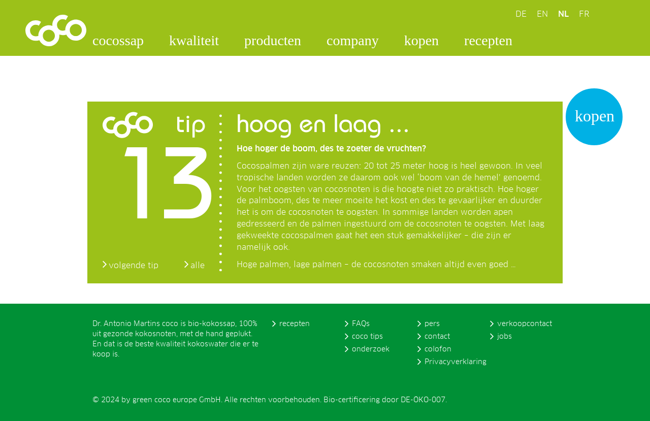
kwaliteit (194, 40)
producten (272, 40)
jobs (504, 336)
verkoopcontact (524, 324)
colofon (438, 349)
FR (584, 14)
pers (432, 324)
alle (197, 266)
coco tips (367, 336)
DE (521, 14)
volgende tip (133, 266)
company (353, 40)
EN (542, 14)
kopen (421, 40)
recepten (488, 40)
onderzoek (370, 349)
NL (563, 14)
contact (437, 336)
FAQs (361, 324)
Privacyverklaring (455, 362)
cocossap (118, 40)
